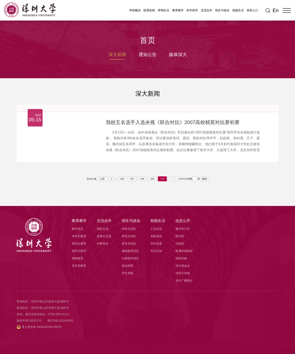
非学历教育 (79, 265)
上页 (102, 178)
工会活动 (156, 228)
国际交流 (102, 228)
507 (132, 178)
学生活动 (156, 251)
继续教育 (77, 258)
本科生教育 (79, 236)
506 (122, 178)
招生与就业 (222, 10)
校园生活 (238, 10)
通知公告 (148, 54)
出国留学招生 (130, 258)
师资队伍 (163, 10)
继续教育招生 (130, 251)
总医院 (179, 243)
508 (142, 178)
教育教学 (178, 10)
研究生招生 (129, 236)
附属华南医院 (184, 251)
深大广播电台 (184, 280)
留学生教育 (79, 251)
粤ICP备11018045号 (60, 320)
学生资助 (127, 273)
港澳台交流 (104, 236)
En (276, 10)
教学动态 (77, 228)
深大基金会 (182, 265)
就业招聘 (127, 265)
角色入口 (252, 10)
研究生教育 (79, 243)
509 (152, 178)
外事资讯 (102, 243)
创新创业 (156, 236)
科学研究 (192, 10)
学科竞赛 (156, 243)
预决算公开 (182, 228)
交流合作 (206, 10)
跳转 (204, 178)
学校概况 (135, 10)
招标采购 (181, 258)
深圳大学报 (182, 273)
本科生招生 (129, 228)
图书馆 (179, 236)
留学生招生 (129, 243)
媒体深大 (178, 54)
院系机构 (149, 10)
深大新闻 (117, 54)
